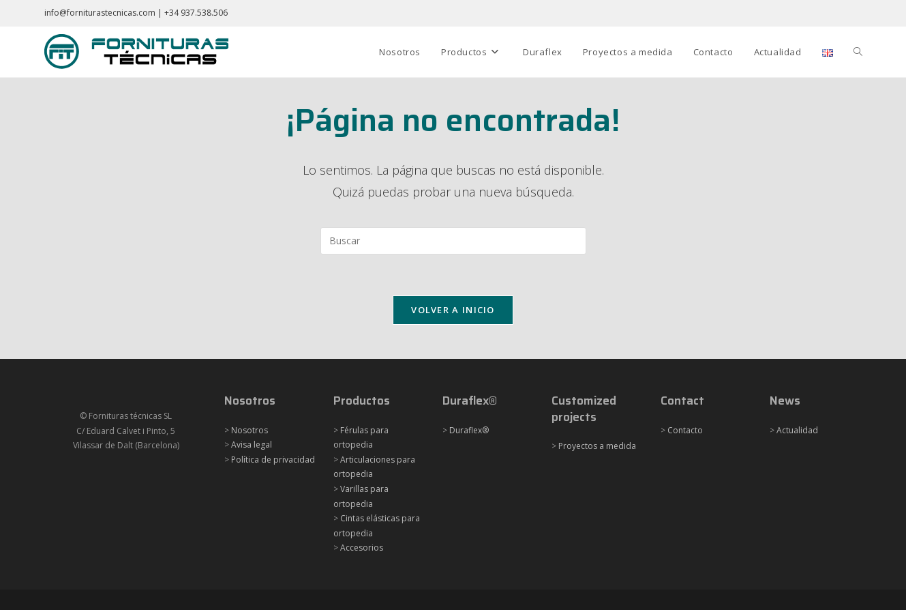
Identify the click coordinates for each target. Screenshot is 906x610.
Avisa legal (251, 444)
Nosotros (249, 430)
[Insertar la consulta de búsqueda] (453, 241)
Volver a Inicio (453, 310)
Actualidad (797, 430)
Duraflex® (469, 430)
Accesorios (361, 547)
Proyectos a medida (597, 446)
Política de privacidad (273, 459)
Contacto (685, 430)
